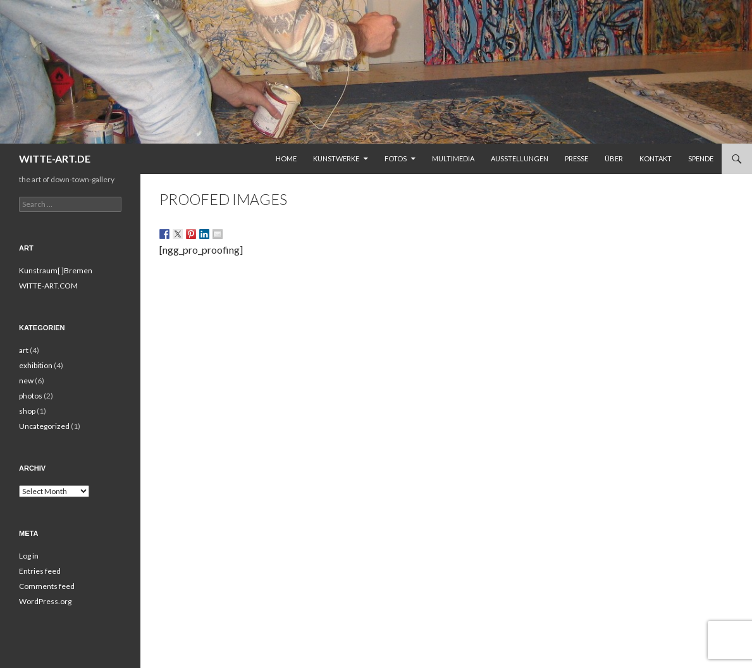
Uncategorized (44, 426)
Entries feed (40, 571)
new (26, 380)
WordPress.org (45, 601)
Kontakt (655, 158)
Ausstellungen (519, 158)
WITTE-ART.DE (54, 158)
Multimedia (453, 158)
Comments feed (47, 586)
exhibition (35, 365)
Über (614, 158)
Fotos (396, 158)
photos (30, 395)
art (23, 350)
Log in (29, 555)
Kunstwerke (336, 158)
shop (27, 411)
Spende (700, 158)
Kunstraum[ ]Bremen (55, 270)
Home (286, 158)
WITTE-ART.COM (48, 285)
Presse (576, 158)
